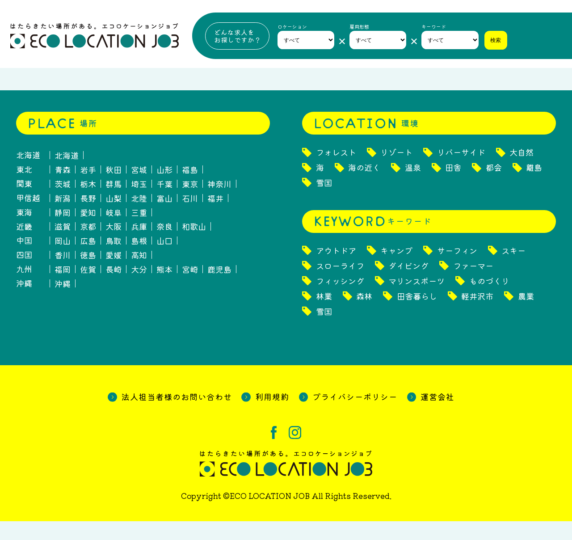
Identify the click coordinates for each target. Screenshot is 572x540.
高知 (139, 274)
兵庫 (139, 245)
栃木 (88, 202)
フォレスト (336, 171)
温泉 (413, 186)
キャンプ (396, 269)
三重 (139, 231)
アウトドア (336, 269)
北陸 (139, 217)
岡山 (63, 259)
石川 (190, 217)
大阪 (113, 245)
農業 (526, 315)
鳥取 (113, 259)
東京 (190, 202)
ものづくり (489, 299)
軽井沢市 (477, 315)
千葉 (164, 202)
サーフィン (457, 269)
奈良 (164, 245)
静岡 (63, 231)
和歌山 (194, 245)
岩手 (88, 188)
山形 (164, 188)
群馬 (113, 202)
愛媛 (113, 274)
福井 (215, 217)
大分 (139, 288)
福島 (190, 188)
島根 (139, 259)
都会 (494, 186)
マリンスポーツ (416, 299)
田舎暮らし (417, 315)
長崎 (113, 288)
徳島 (88, 274)
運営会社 (437, 415)
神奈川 (219, 202)
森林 (364, 315)
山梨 (113, 217)
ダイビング (408, 284)
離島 (534, 186)
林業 (324, 315)
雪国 (324, 201)
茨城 (63, 202)
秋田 (113, 188)
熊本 (164, 288)
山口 (164, 259)
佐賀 (88, 288)
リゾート (396, 171)
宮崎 (190, 288)
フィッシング (340, 299)
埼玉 (139, 202)
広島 (88, 259)
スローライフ (340, 284)
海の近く (364, 186)
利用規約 (272, 415)
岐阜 (113, 231)
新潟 (63, 217)
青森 (63, 188)
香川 (63, 274)
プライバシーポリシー (354, 415)
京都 (88, 245)
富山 (164, 217)
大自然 (521, 171)
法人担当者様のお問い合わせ (177, 415)
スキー (513, 269)
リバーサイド (461, 171)
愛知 (88, 231)
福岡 (63, 288)
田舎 (453, 186)
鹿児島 (219, 288)
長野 (88, 217)
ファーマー (473, 284)
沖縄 (63, 302)
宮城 (139, 188)
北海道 (67, 174)
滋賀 (63, 245)
